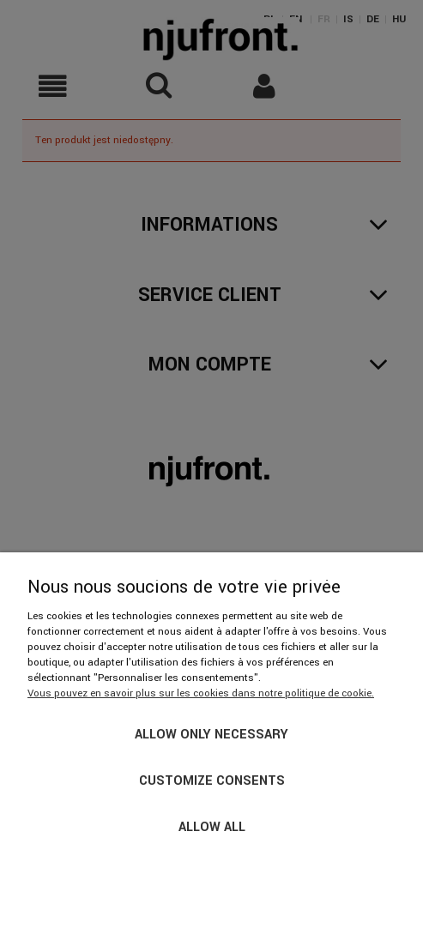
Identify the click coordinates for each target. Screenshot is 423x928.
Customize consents (212, 781)
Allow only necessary (211, 735)
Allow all (211, 827)
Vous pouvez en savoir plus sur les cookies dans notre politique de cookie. (200, 693)
